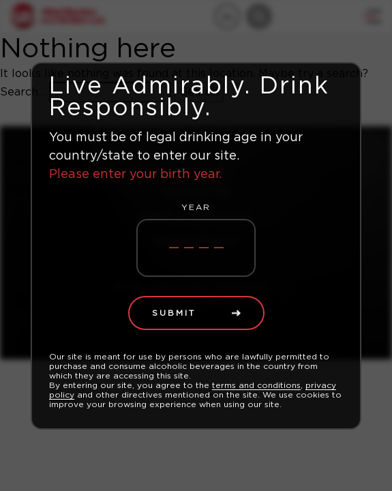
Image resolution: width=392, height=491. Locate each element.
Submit (174, 313)
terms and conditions (256, 385)
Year (196, 207)
